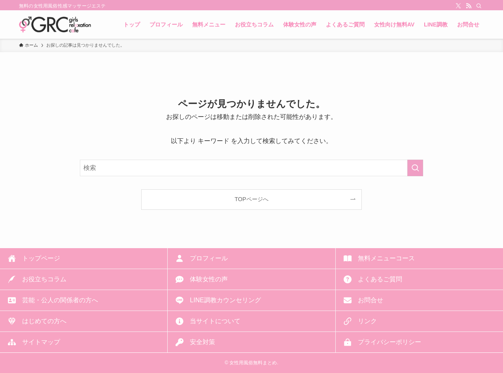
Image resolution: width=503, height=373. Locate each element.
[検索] (479, 6)
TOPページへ (251, 199)
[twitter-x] (458, 6)
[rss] (468, 6)
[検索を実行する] (415, 168)
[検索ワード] (251, 168)
